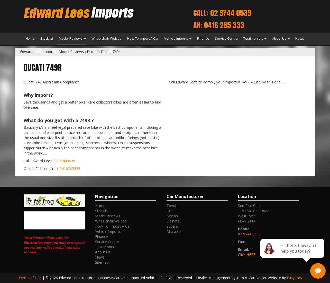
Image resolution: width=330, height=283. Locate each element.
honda (172, 210)
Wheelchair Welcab (106, 38)
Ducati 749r (110, 51)
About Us (281, 38)
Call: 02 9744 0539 (222, 12)
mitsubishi (175, 231)
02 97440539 (64, 160)
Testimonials (255, 38)
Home (30, 38)
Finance (203, 38)
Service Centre (226, 38)
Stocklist (46, 38)
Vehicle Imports (177, 38)
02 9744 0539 (249, 233)
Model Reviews (72, 38)
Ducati (92, 51)
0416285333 (70, 168)
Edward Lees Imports (38, 51)
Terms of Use (30, 277)
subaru (172, 226)
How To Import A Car (143, 38)
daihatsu (174, 221)
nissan (172, 215)
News (299, 38)
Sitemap (102, 262)
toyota (173, 205)
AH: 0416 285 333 (218, 25)
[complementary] (292, 254)
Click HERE (246, 254)
